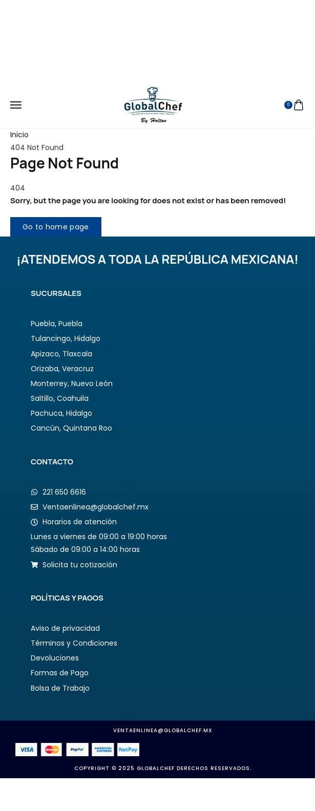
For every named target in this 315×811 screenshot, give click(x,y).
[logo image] (153, 104)
